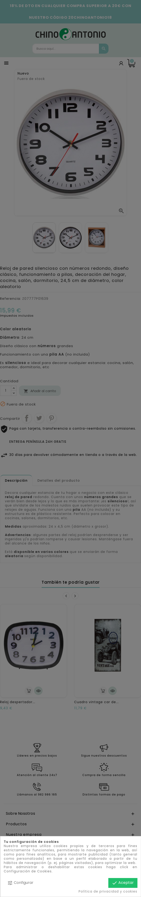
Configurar (20, 883)
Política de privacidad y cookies (108, 891)
